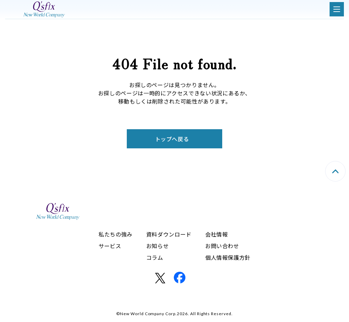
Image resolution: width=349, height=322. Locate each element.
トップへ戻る (172, 139)
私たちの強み (115, 234)
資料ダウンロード (169, 234)
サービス (109, 246)
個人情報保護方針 (228, 257)
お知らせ (157, 246)
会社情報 (216, 234)
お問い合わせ (222, 246)
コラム (154, 257)
